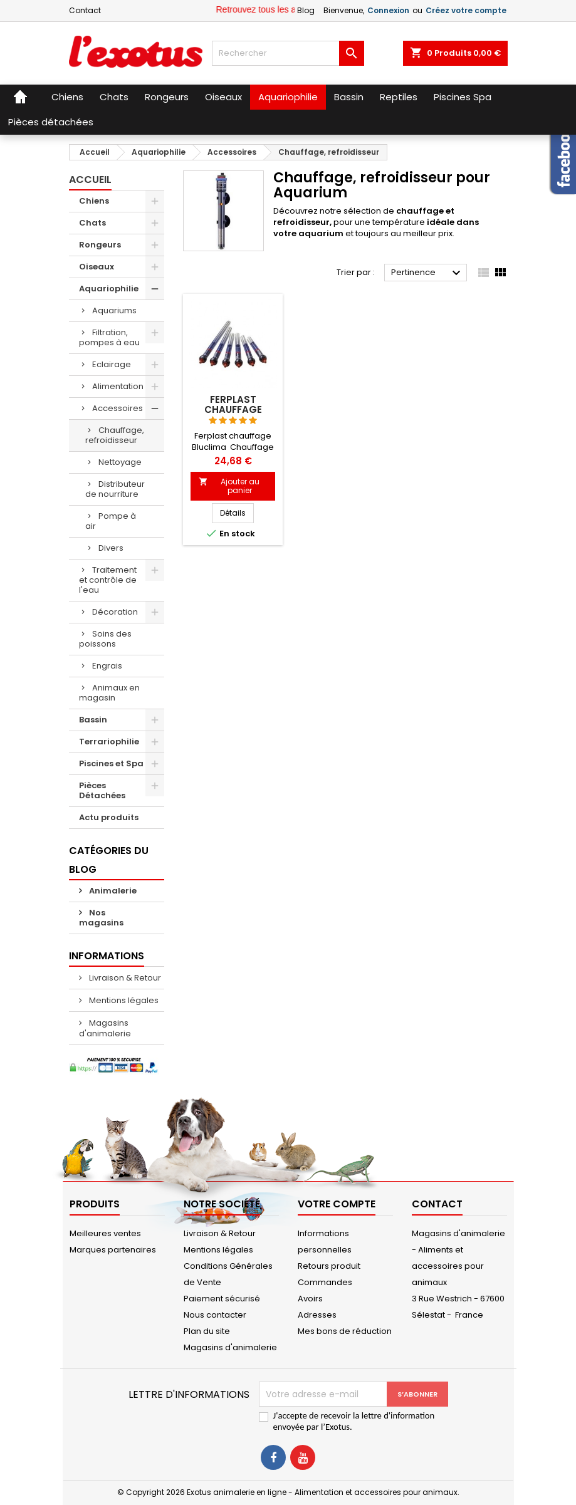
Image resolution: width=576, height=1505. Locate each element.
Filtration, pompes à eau (109, 337)
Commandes (325, 1282)
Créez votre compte (466, 10)
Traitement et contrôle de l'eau (108, 580)
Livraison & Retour (124, 978)
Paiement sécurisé (222, 1299)
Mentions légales (123, 1000)
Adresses (317, 1315)
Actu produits (109, 817)
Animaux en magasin (109, 693)
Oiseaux (96, 267)
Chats (92, 223)
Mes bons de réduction (345, 1331)
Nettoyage (120, 462)
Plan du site (207, 1331)
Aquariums (114, 310)
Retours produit (329, 1266)
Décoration (115, 612)
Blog (306, 10)
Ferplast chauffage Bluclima (233, 409)
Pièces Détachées (102, 790)
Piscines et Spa (111, 763)
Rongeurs (100, 245)
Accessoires (117, 408)
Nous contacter (215, 1315)
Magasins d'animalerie (105, 1028)
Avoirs (310, 1299)
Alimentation (118, 386)
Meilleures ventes (105, 1233)
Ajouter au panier (229, 486)
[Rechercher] (288, 53)
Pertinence (427, 273)
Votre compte (336, 1204)
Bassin (93, 720)
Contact (85, 10)
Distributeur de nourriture (115, 489)
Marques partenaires (113, 1250)
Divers (110, 548)
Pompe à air (110, 521)
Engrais (107, 666)
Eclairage (111, 364)
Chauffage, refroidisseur (114, 435)
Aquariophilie (109, 288)
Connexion (388, 10)
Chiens (94, 201)
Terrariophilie (109, 741)
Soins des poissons (105, 639)
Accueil (90, 179)
